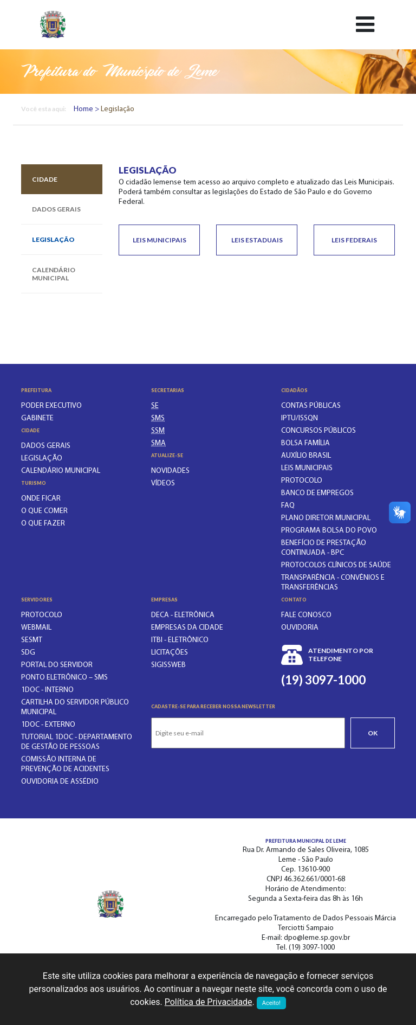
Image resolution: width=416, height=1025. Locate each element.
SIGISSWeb (168, 665)
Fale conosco (306, 615)
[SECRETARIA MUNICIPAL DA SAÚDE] (158, 418)
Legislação (53, 239)
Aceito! (271, 1003)
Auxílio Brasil (306, 456)
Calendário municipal (53, 274)
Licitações (169, 653)
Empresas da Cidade (187, 628)
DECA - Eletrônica (182, 615)
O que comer (44, 511)
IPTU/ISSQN (299, 418)
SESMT (31, 640)
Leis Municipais (159, 240)
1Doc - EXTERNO (48, 725)
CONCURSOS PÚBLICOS (318, 431)
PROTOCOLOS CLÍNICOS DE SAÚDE (336, 565)
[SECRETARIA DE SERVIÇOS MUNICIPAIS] (158, 431)
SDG (28, 653)
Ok (373, 733)
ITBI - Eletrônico (180, 640)
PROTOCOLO (301, 481)
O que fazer (43, 524)
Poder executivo (51, 406)
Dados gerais (56, 209)
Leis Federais (354, 240)
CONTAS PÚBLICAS (311, 406)
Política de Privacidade (208, 1002)
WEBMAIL (36, 628)
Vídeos (163, 483)
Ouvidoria (299, 628)
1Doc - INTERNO (47, 690)
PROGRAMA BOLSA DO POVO (329, 531)
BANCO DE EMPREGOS (317, 493)
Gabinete (37, 418)
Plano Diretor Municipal (325, 518)
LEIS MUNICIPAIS (307, 468)
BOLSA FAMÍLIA (305, 443)
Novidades (170, 471)
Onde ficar (41, 499)
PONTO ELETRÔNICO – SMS (64, 678)
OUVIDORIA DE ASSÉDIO (60, 782)
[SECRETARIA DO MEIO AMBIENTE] (158, 443)
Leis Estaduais (257, 240)
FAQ (288, 506)
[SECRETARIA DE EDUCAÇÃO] (155, 406)
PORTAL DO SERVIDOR (57, 665)
